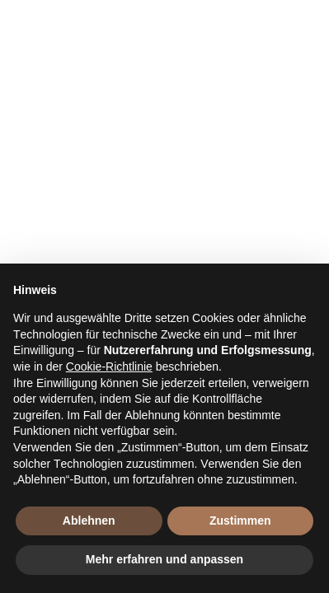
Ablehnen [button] (89, 520)
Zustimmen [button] (240, 520)
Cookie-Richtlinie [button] (109, 366)
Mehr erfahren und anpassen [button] (164, 559)
